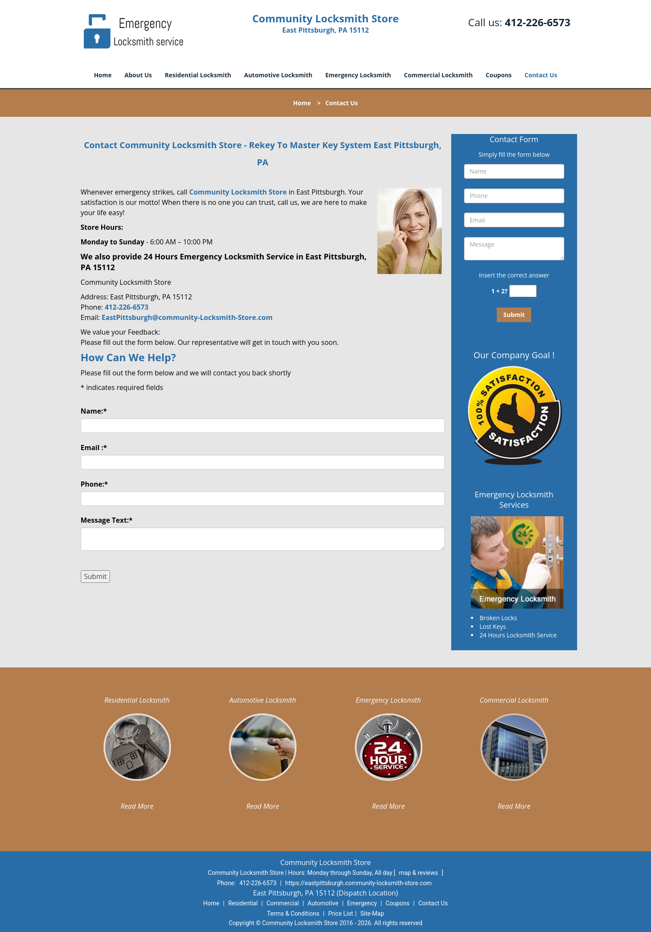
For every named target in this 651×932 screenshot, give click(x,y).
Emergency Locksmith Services (514, 499)
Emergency (362, 903)
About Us (138, 75)
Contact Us (541, 75)
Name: (94, 411)
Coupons (498, 75)
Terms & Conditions (293, 913)
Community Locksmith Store (238, 192)
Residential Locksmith (198, 75)
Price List (340, 913)
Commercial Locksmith (438, 75)
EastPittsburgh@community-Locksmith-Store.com (187, 317)
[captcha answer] (523, 291)
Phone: (94, 484)
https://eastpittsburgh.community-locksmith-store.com (358, 883)
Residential (243, 903)
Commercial (282, 903)
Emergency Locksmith (358, 75)
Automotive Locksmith (278, 75)
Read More (137, 806)
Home (102, 75)
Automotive (323, 903)
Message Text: (107, 520)
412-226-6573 (538, 22)
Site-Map (372, 913)
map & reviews (419, 872)
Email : (94, 447)
